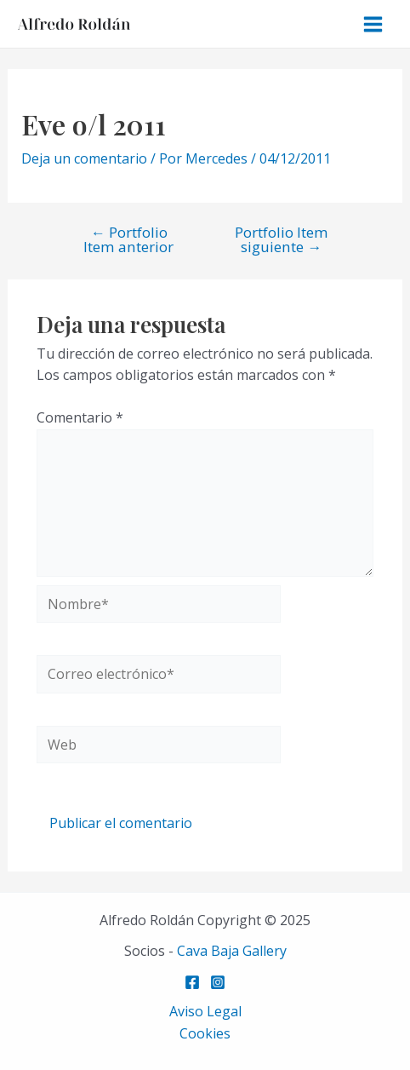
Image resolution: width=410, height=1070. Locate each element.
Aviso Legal (205, 1011)
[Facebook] (192, 982)
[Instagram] (217, 982)
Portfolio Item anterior (128, 239)
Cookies (205, 1033)
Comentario (80, 417)
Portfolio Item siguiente (281, 239)
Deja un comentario (84, 158)
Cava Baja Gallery (232, 950)
